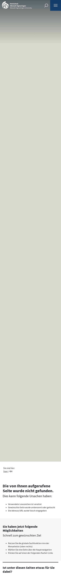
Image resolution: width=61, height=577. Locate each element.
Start (5, 471)
